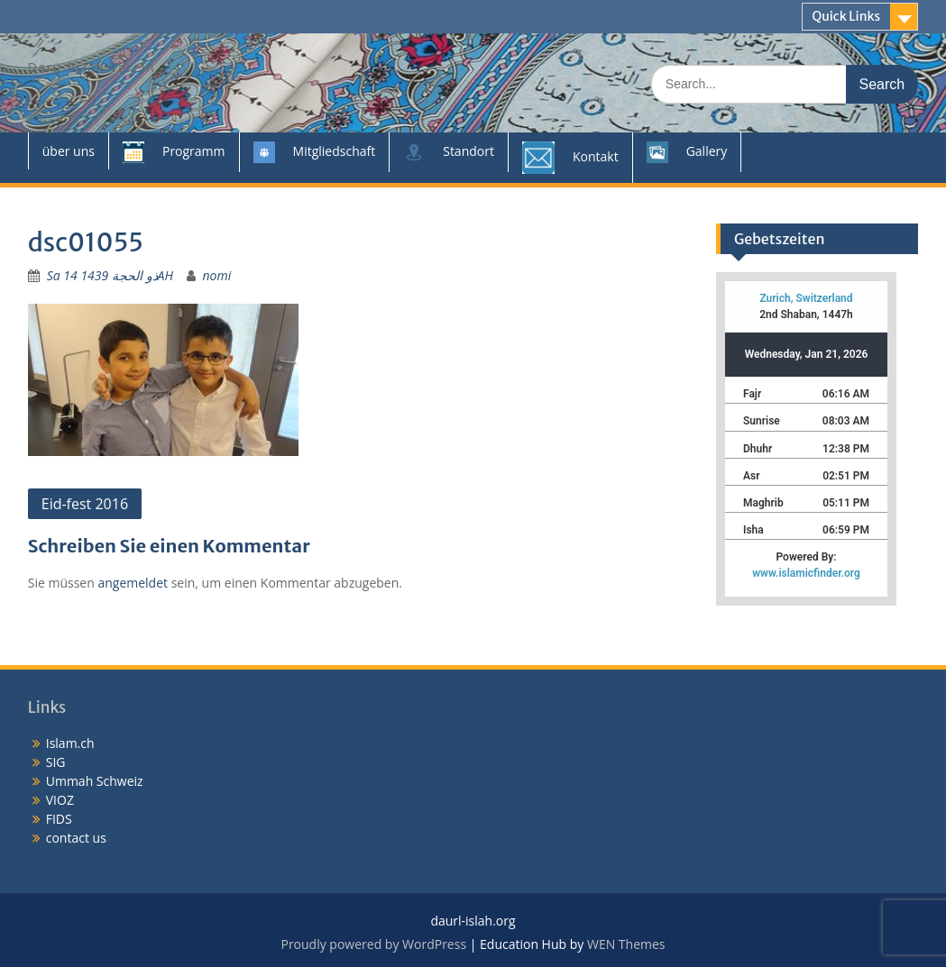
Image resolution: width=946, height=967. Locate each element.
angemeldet (132, 582)
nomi (217, 275)
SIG (56, 762)
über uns (68, 151)
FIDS (59, 818)
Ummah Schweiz (94, 780)
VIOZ (60, 799)
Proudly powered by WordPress (373, 944)
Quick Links (846, 16)
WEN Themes (626, 944)
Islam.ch (70, 743)
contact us (76, 837)
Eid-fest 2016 (84, 504)
